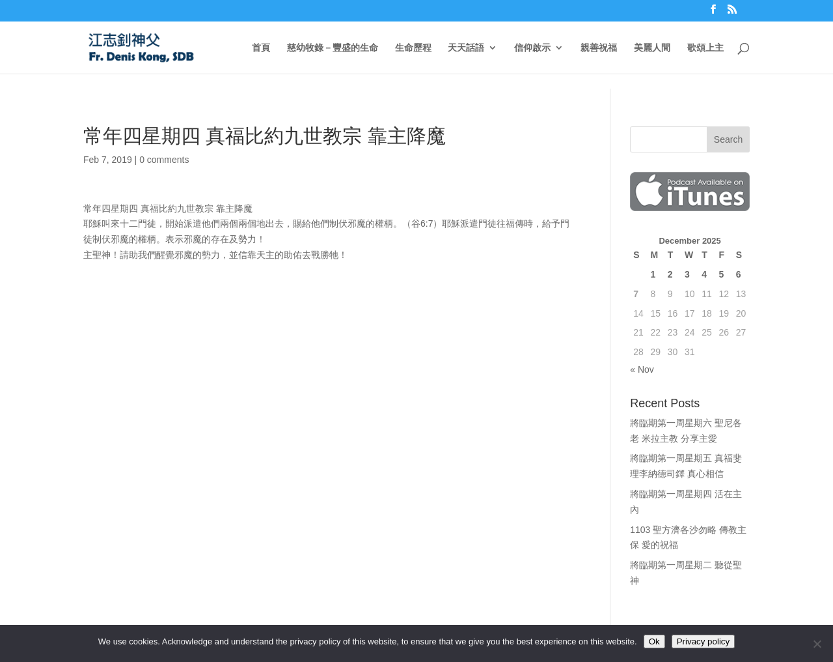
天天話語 (466, 48)
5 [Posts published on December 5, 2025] (721, 274)
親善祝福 (598, 48)
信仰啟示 (532, 48)
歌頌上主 (705, 48)
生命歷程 (413, 48)
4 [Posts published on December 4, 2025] (704, 274)
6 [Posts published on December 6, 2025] (738, 274)
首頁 (261, 48)
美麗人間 (652, 48)
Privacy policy (703, 641)
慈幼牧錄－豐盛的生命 (332, 48)
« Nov (642, 369)
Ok (654, 641)
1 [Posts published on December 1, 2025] (652, 274)
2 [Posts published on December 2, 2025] (670, 274)
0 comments (164, 159)
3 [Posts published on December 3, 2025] (687, 274)
